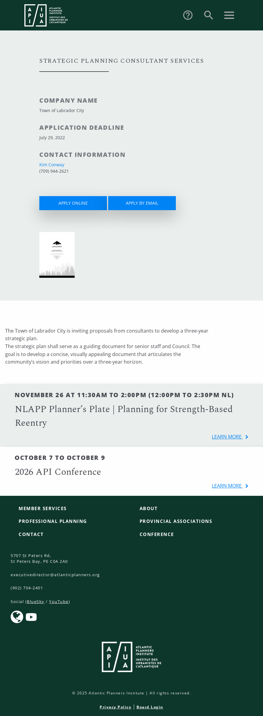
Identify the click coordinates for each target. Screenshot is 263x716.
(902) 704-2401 (27, 588)
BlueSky (35, 601)
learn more (227, 436)
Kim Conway (51, 165)
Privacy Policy (115, 707)
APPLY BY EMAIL (142, 203)
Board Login (150, 707)
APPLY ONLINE (73, 203)
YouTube (59, 601)
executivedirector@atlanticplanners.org (55, 574)
